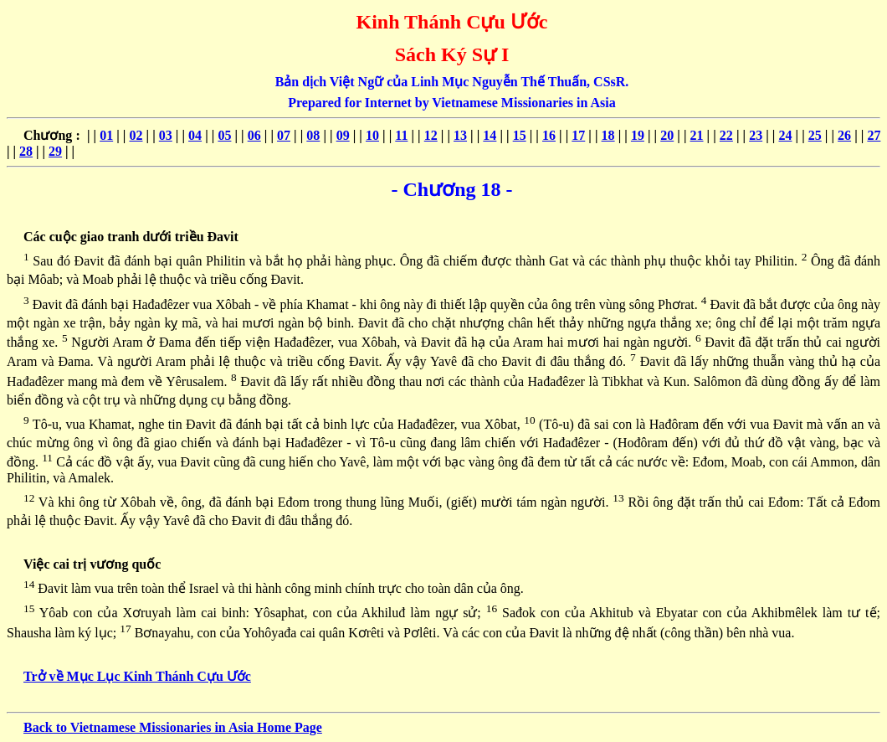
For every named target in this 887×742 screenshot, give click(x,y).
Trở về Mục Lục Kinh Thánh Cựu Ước (137, 676)
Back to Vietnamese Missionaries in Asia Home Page (172, 727)
